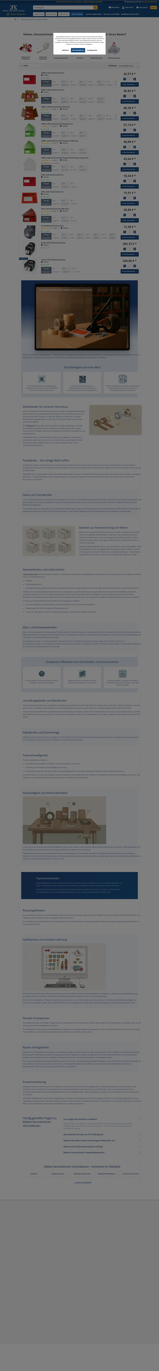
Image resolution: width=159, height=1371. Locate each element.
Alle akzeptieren (78, 50)
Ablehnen (65, 50)
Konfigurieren (92, 50)
